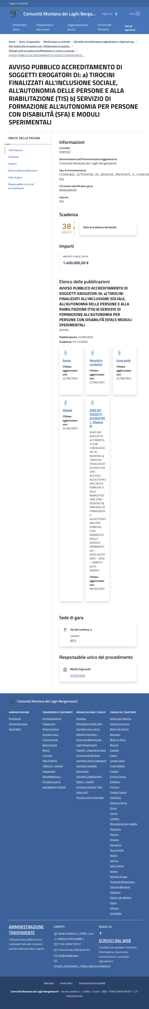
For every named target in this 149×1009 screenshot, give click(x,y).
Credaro (125, 771)
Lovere (125, 813)
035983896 (77, 675)
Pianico (125, 834)
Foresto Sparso (125, 792)
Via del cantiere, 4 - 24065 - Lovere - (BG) (74, 933)
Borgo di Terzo (125, 739)
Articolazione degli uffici (89, 724)
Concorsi (47, 755)
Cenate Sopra (125, 760)
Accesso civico (50, 735)
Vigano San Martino (125, 897)
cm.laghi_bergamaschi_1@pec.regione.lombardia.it (74, 963)
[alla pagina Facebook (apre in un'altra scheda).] (110, 13)
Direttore (81, 719)
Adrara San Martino (125, 718)
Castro (125, 755)
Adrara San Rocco (125, 723)
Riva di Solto (125, 850)
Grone (125, 808)
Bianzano (125, 734)
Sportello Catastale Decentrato (86, 768)
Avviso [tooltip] (67, 360)
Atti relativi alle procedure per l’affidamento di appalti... (39, 46)
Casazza (125, 750)
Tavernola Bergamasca (125, 881)
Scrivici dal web (115, 940)
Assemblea (15, 729)
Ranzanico (125, 844)
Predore (125, 839)
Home (12, 42)
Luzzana (114, 819)
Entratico (125, 781)
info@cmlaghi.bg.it (66, 955)
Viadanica (125, 892)
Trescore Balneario (125, 887)
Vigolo (125, 902)
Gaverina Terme (125, 802)
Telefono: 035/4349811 (69, 939)
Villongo (125, 908)
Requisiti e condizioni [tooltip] (96, 362)
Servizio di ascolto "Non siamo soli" (89, 789)
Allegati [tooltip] (67, 410)
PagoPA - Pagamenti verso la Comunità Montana (91, 752)
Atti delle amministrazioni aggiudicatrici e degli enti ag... (104, 42)
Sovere (125, 871)
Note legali (49, 983)
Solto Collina (125, 865)
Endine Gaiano (125, 776)
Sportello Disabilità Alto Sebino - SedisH (89, 779)
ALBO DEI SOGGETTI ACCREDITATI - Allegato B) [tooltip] (97, 418)
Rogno (125, 855)
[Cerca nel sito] (136, 13)
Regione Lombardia (18, 3)
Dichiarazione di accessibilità (92, 983)
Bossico (125, 744)
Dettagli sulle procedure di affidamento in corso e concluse (41, 51)
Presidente (15, 719)
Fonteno (125, 787)
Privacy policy (66, 983)
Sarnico (125, 860)
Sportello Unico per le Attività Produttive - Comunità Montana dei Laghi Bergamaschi (89, 737)
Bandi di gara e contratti (56, 42)
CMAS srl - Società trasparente (58, 768)
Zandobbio (125, 913)
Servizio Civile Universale (91, 797)
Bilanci (46, 750)
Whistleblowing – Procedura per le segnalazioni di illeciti (58, 782)
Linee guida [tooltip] (123, 360)
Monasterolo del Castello (125, 823)
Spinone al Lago (125, 876)
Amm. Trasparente (29, 42)
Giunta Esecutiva (18, 724)
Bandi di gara (50, 745)
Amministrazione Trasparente (52, 721)
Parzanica (125, 829)
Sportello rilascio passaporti (91, 761)
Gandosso (125, 797)
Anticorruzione (51, 729)
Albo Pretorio (58, 760)
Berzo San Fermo (125, 729)
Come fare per (50, 740)
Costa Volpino (125, 765)
